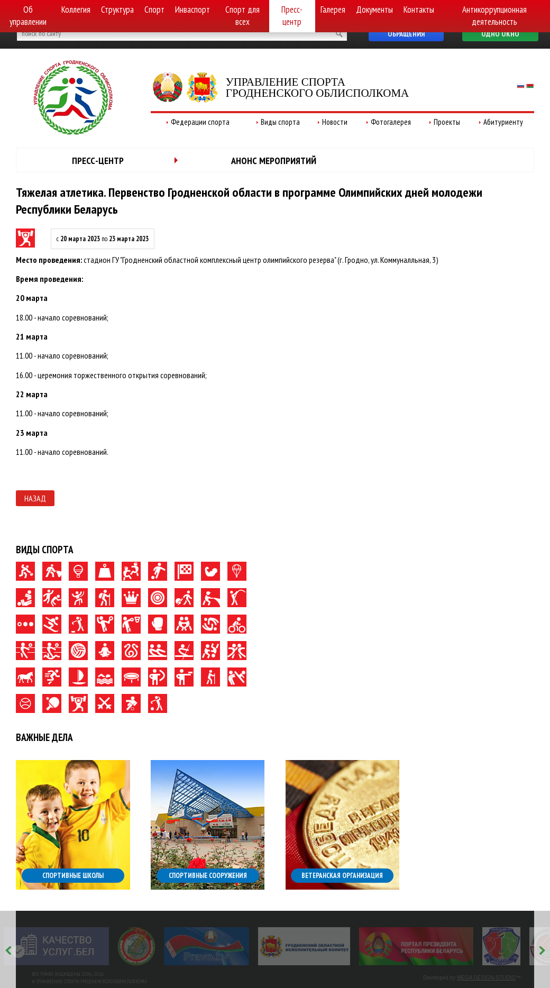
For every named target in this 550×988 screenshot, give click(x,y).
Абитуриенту (503, 122)
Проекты (447, 122)
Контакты (419, 9)
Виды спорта (280, 122)
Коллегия (75, 9)
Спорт (154, 9)
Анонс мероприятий (273, 160)
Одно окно (500, 34)
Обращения (406, 34)
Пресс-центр (291, 16)
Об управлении (28, 16)
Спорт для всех (242, 16)
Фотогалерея (391, 122)
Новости (334, 122)
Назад (35, 498)
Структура (117, 9)
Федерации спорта (200, 122)
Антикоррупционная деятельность (494, 16)
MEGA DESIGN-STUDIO (486, 978)
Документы (374, 9)
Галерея (332, 9)
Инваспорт (192, 9)
